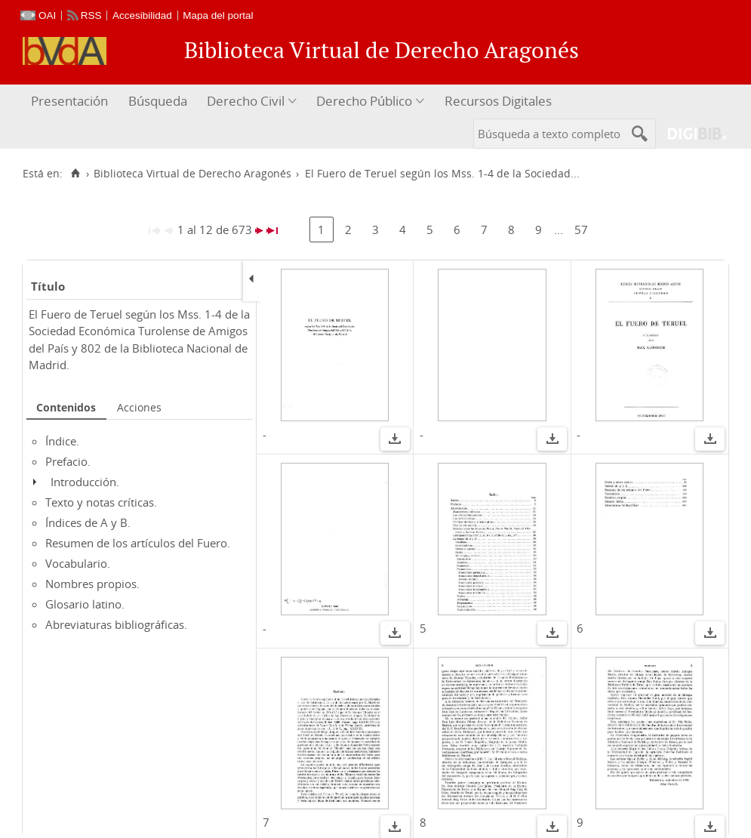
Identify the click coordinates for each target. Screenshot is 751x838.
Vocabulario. (77, 563)
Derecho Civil (246, 100)
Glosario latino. (85, 604)
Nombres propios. (92, 583)
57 (581, 229)
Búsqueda (157, 100)
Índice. (62, 440)
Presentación (69, 100)
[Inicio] (75, 173)
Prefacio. (68, 461)
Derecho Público (364, 100)
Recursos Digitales (498, 100)
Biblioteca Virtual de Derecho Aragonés (192, 173)
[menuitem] (71, 102)
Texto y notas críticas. (101, 502)
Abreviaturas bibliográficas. (116, 624)
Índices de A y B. (88, 522)
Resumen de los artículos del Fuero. (137, 542)
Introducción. (85, 481)
